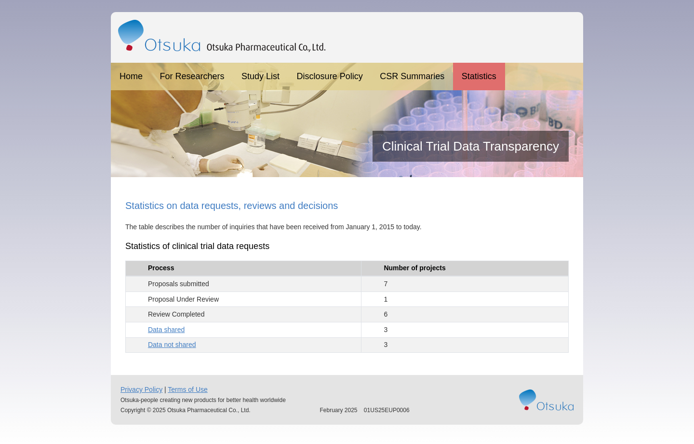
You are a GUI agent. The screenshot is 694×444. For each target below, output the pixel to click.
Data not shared (172, 344)
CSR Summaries (412, 76)
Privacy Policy (141, 389)
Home (131, 76)
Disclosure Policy (330, 76)
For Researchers (192, 76)
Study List (260, 76)
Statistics (479, 76)
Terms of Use (187, 389)
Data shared (166, 329)
